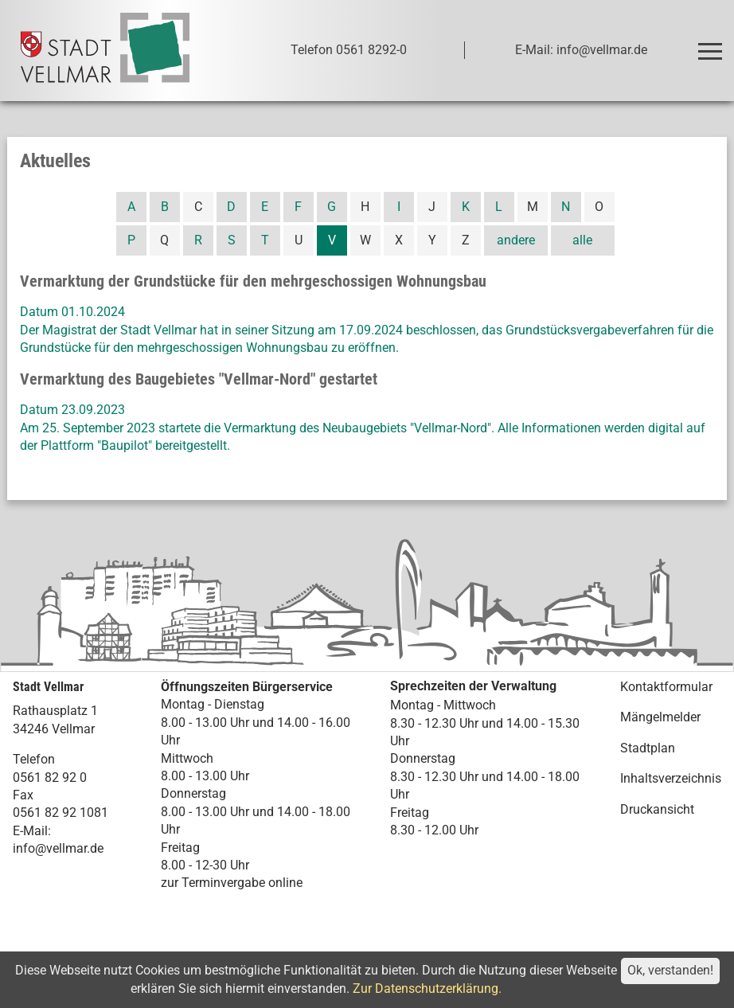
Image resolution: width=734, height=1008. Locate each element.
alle (582, 240)
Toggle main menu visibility (713, 44)
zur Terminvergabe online (232, 882)
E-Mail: (32, 830)
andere (516, 240)
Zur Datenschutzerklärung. (427, 988)
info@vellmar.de (58, 848)
